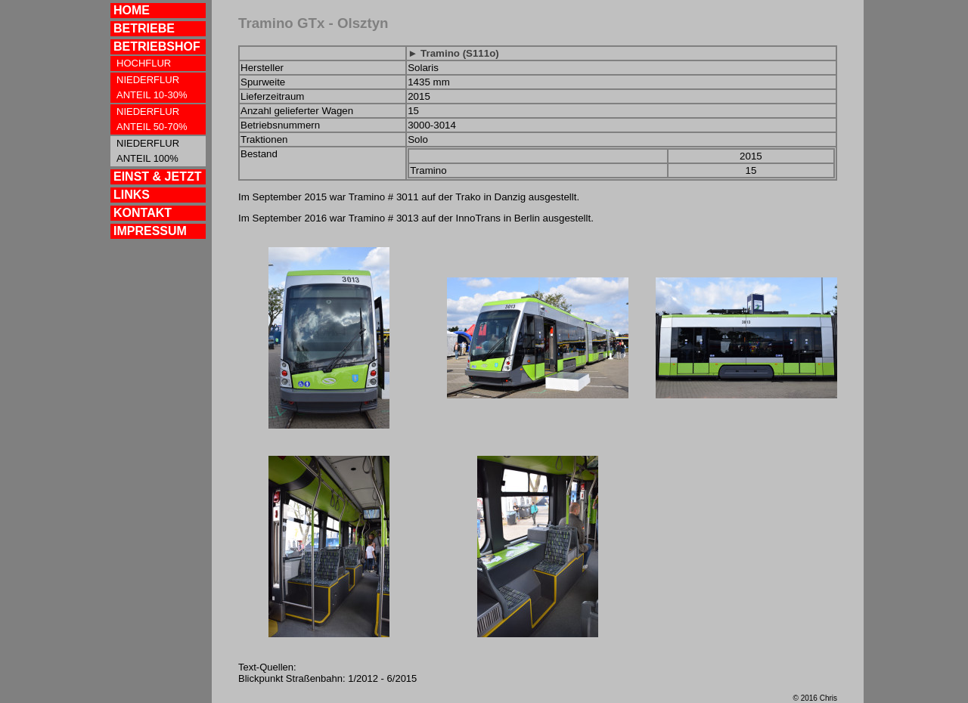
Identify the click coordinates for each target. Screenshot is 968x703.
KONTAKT (142, 212)
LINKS (131, 194)
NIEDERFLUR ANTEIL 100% (147, 151)
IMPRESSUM (150, 231)
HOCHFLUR (143, 63)
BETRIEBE (144, 28)
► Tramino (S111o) (453, 53)
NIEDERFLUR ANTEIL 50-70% (151, 119)
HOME (131, 10)
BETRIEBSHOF (156, 46)
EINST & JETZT (157, 176)
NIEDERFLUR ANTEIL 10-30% (151, 87)
